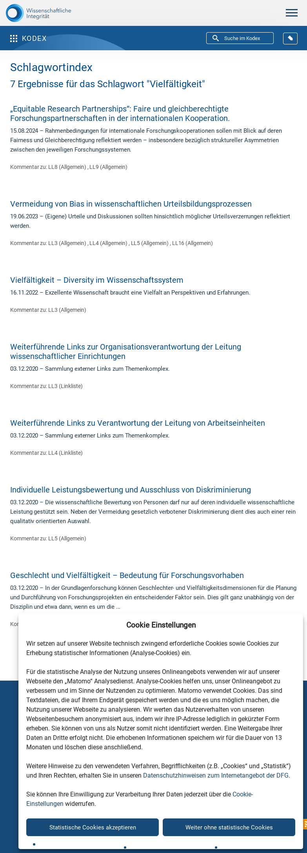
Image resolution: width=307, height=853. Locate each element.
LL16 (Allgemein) (192, 243)
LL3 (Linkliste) (65, 386)
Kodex (28, 38)
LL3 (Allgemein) (67, 243)
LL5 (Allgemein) (150, 243)
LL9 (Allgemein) (108, 167)
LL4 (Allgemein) (108, 243)
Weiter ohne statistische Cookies (229, 827)
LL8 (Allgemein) (67, 167)
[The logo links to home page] (38, 13)
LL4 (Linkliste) (65, 453)
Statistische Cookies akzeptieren (92, 827)
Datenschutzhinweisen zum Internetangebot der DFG (216, 775)
